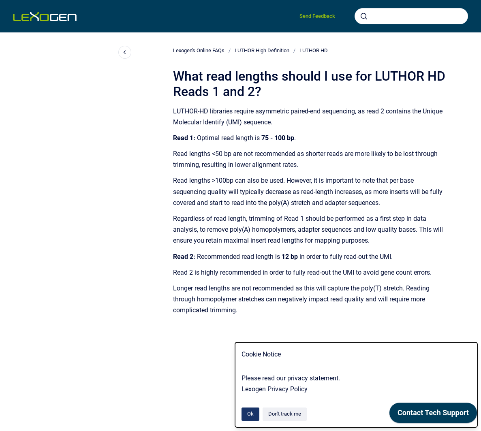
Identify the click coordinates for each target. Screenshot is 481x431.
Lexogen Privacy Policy (275, 389)
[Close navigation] (124, 52)
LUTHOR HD (313, 50)
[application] (433, 415)
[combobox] (411, 16)
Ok (250, 414)
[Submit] (363, 16)
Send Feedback (317, 16)
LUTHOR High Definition (262, 50)
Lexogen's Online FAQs (198, 50)
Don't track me (284, 414)
